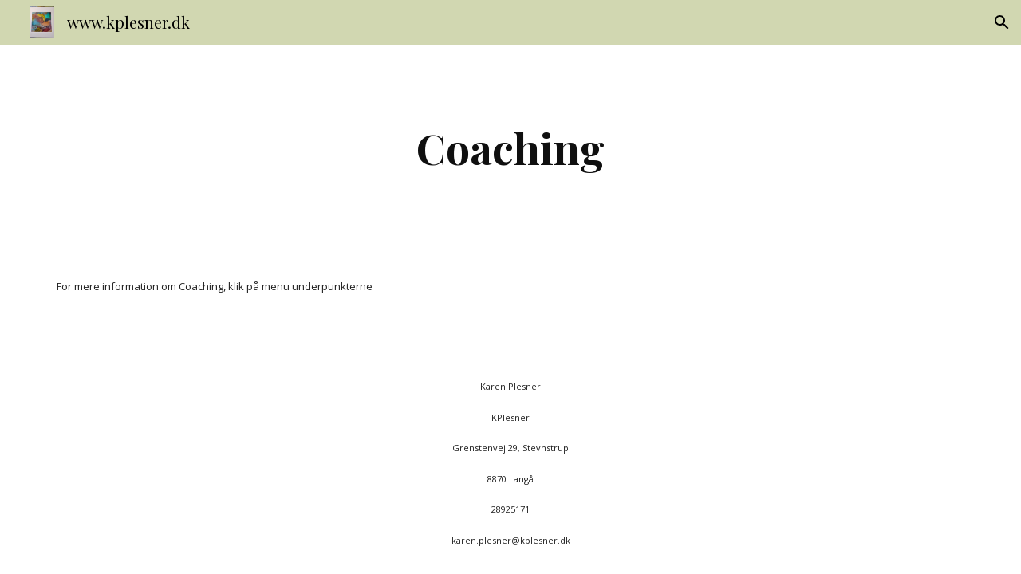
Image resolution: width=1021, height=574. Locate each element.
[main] (510, 147)
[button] (1002, 22)
